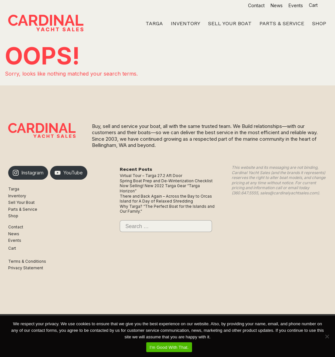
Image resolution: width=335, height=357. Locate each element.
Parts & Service (22, 209)
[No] (327, 336)
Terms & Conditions (27, 261)
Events (296, 5)
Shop (13, 215)
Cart (314, 5)
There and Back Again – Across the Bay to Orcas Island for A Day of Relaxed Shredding (166, 199)
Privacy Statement (25, 267)
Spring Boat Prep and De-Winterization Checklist (166, 180)
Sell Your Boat (21, 202)
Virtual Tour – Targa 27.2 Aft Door (151, 175)
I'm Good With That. (169, 347)
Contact (256, 5)
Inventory (17, 195)
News (277, 5)
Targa (13, 189)
